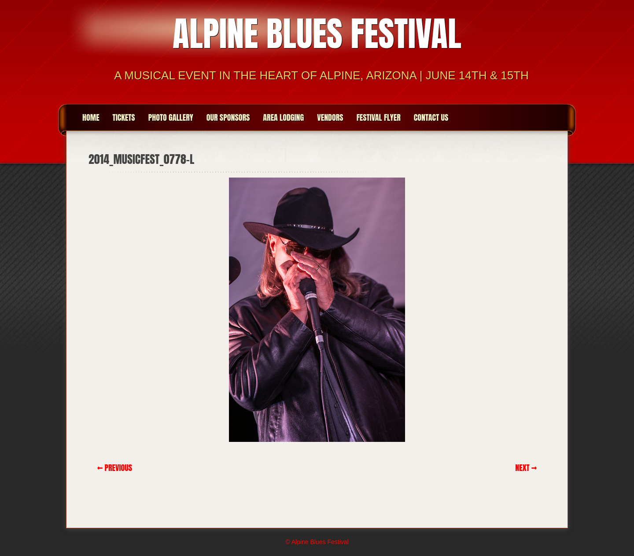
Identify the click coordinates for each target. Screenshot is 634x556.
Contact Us (431, 117)
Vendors (330, 117)
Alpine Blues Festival (317, 33)
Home (91, 117)
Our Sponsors (228, 117)
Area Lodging (283, 117)
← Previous (114, 468)
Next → (526, 468)
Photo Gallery (170, 117)
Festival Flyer (379, 117)
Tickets (124, 117)
